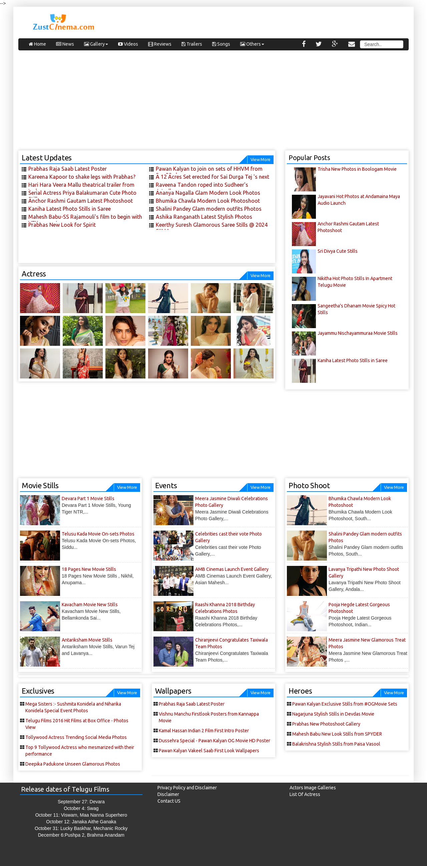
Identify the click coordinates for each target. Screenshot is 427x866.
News (65, 44)
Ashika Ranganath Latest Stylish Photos (204, 217)
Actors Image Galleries (313, 787)
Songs (221, 44)
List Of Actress (305, 794)
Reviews (159, 44)
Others (252, 44)
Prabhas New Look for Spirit (62, 225)
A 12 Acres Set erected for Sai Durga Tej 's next (212, 177)
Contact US (168, 801)
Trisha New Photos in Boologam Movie (357, 169)
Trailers (191, 44)
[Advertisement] (213, 103)
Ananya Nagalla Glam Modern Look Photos (208, 193)
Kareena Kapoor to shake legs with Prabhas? (81, 177)
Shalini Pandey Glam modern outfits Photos (209, 209)
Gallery (96, 44)
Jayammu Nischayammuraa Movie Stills (358, 333)
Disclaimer (168, 794)
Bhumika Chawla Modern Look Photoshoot (208, 201)
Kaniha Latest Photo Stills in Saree (69, 209)
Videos (128, 44)
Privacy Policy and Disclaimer (187, 787)
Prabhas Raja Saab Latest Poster (67, 169)
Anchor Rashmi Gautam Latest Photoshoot (80, 201)
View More (261, 159)
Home (37, 44)
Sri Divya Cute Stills (338, 251)
